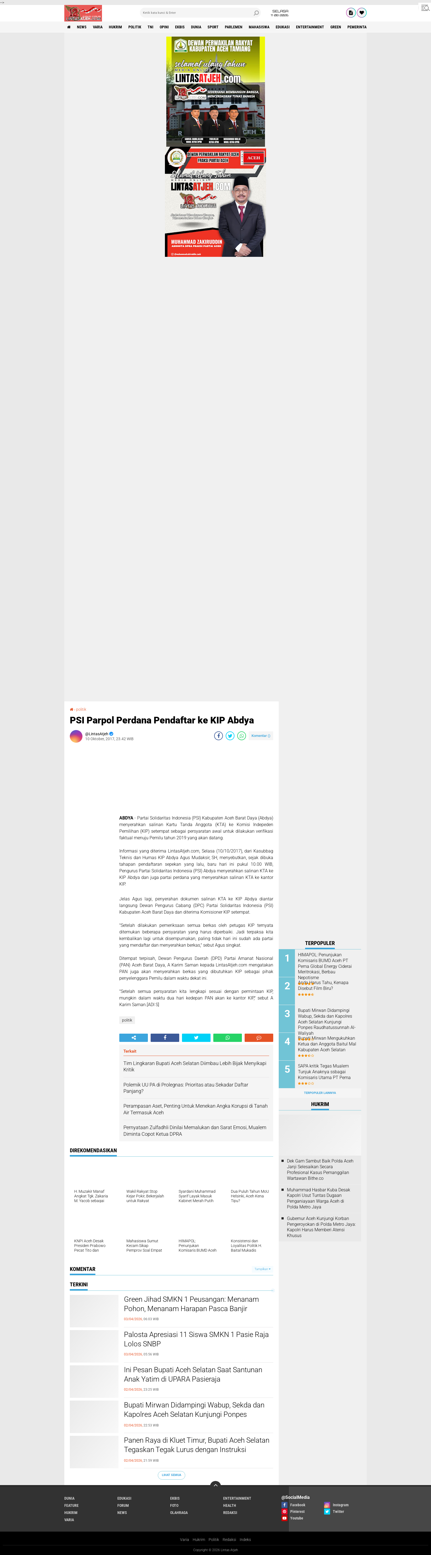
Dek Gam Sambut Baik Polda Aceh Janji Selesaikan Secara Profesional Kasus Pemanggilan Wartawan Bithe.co (320, 1169)
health (229, 1505)
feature (71, 1505)
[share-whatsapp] (241, 735)
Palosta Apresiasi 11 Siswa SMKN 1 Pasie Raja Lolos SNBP (196, 1339)
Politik (214, 1539)
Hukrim (199, 1539)
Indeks (245, 1539)
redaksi (230, 1512)
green (335, 27)
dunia (196, 27)
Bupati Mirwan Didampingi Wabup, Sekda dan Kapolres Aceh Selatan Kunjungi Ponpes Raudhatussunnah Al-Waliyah (194, 1414)
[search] (200, 13)
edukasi (283, 27)
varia (98, 27)
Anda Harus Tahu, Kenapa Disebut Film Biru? (323, 985)
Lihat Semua (171, 1475)
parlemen (233, 27)
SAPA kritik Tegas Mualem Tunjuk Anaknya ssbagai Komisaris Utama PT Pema (324, 1071)
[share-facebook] (218, 735)
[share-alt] (133, 1038)
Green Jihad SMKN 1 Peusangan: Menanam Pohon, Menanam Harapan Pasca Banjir (191, 1304)
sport (213, 27)
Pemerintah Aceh (362, 27)
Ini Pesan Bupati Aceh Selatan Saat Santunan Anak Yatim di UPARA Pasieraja (193, 1374)
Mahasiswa (259, 27)
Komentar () (261, 736)
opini (164, 27)
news (82, 27)
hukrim (115, 27)
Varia (184, 1539)
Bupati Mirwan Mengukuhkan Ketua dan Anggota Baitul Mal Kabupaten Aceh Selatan (327, 1044)
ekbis (180, 27)
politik (134, 27)
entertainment (310, 27)
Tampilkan (262, 1269)
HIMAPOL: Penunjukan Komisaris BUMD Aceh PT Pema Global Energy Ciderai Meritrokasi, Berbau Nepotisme (325, 966)
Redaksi (229, 1539)
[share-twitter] (230, 735)
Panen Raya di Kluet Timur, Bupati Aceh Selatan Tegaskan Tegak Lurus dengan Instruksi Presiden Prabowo (196, 1449)
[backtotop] (215, 1486)
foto (174, 1505)
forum (123, 1505)
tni (150, 27)
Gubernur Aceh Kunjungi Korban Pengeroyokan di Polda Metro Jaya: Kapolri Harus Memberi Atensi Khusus (321, 1227)
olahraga (179, 1512)
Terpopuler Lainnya (320, 1093)
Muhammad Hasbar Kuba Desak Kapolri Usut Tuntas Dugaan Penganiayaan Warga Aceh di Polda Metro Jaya (318, 1198)
